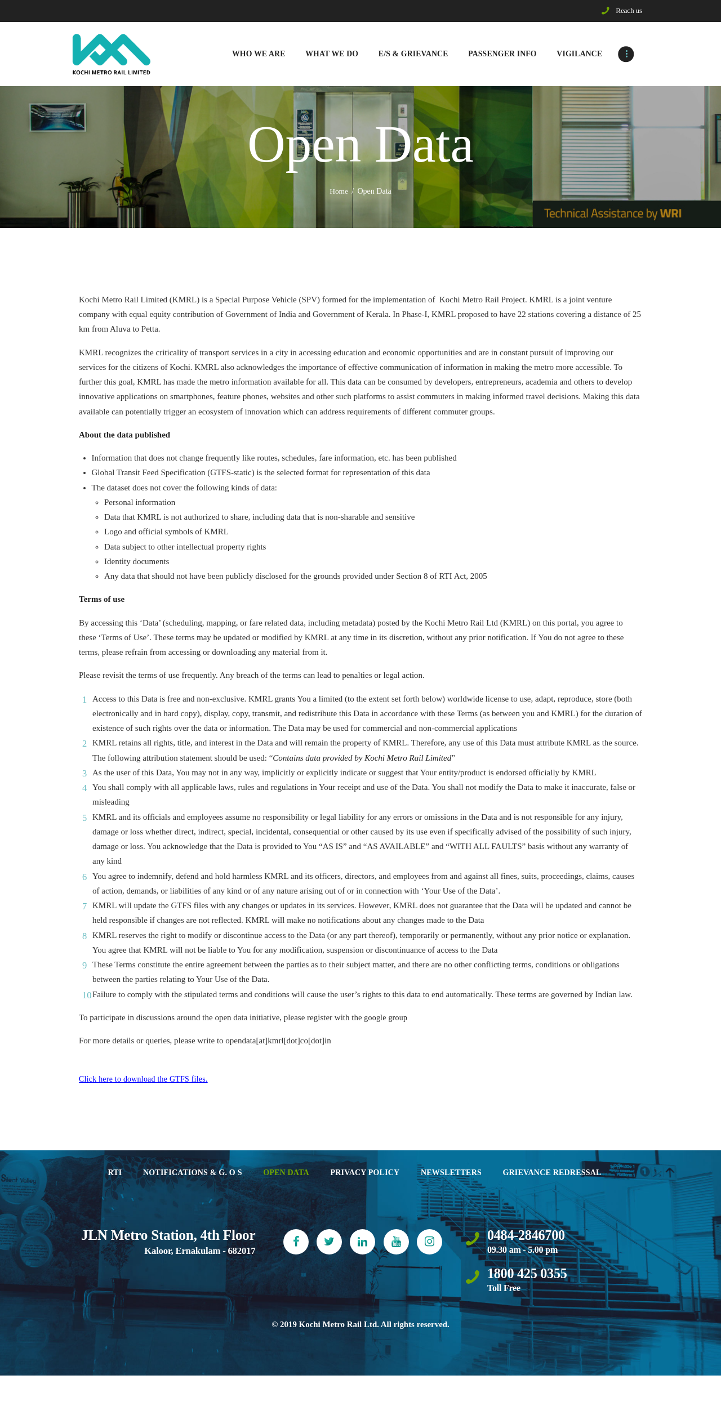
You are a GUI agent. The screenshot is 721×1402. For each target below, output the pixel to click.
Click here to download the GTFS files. (145, 1079)
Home (339, 192)
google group (386, 1018)
